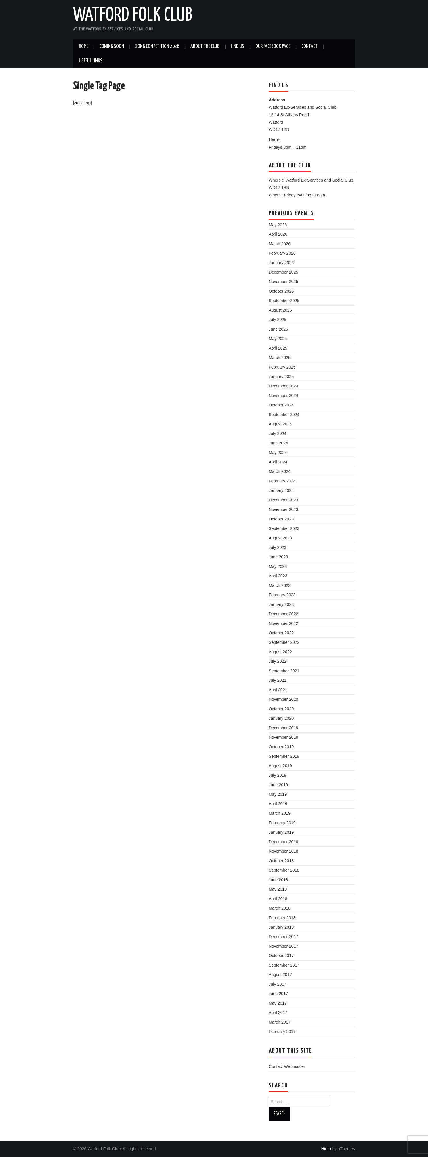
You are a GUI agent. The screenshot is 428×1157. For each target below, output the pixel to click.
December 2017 (283, 936)
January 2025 (281, 376)
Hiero (326, 1148)
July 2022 (277, 661)
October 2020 (281, 709)
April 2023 (278, 576)
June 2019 (278, 784)
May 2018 (278, 889)
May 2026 (278, 224)
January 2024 (281, 490)
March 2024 (280, 471)
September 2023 (284, 528)
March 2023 (280, 585)
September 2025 (284, 300)
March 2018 (280, 908)
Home (83, 46)
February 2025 (282, 367)
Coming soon (112, 46)
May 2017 (278, 1003)
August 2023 (280, 538)
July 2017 (277, 984)
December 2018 (283, 841)
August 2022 (280, 652)
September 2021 (284, 671)
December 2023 (283, 500)
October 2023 (281, 519)
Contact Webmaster (287, 1066)
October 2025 (281, 291)
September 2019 (284, 756)
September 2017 (284, 965)
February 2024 (282, 481)
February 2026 (282, 253)
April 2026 (278, 234)
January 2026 (281, 262)
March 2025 (280, 357)
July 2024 (277, 433)
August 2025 (280, 310)
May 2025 (278, 338)
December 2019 (283, 727)
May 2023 (278, 566)
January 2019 (281, 832)
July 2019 (277, 775)
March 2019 (280, 813)
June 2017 (278, 993)
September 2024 (284, 414)
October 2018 (281, 860)
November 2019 (283, 737)
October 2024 (281, 405)
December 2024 (283, 386)
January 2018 (281, 927)
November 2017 (283, 946)
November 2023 (283, 509)
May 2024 (278, 452)
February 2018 (282, 917)
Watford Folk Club (132, 15)
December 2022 (283, 614)
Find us (237, 46)
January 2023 (281, 604)
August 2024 (280, 424)
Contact (309, 46)
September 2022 (284, 642)
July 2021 (277, 680)
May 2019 (278, 794)
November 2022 (283, 623)
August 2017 (280, 974)
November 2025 (283, 281)
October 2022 (281, 633)
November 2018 (283, 851)
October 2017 (281, 955)
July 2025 (277, 319)
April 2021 (278, 690)
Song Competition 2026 (157, 46)
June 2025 (278, 329)
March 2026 (280, 243)
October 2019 (281, 746)
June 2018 (278, 879)
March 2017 (280, 1022)
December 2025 (283, 272)
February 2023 (282, 595)
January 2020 (281, 718)
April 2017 (278, 1012)
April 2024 (278, 462)
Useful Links (90, 61)
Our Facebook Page (272, 46)
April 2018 (278, 898)
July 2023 (277, 547)
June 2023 (278, 557)
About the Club (204, 46)
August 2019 (280, 765)
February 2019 (282, 822)
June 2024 (278, 443)
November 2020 (283, 699)
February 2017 (282, 1031)
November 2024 (283, 395)
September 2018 (284, 870)
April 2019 (278, 803)
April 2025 (278, 348)
